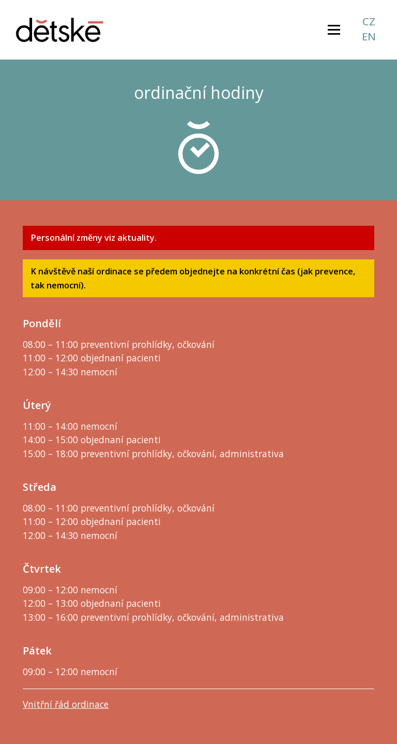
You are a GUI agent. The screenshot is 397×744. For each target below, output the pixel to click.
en (369, 37)
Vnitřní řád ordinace (66, 704)
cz (368, 22)
